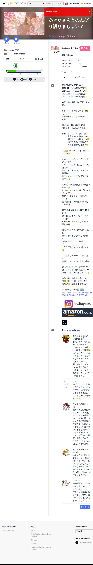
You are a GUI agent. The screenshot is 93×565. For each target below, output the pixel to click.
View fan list (79, 77)
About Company (8, 531)
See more (85, 507)
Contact (34, 540)
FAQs (33, 531)
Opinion (34, 544)
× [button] (89, 11)
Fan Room (16, 40)
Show (6, 40)
